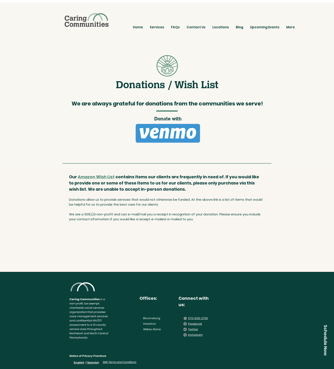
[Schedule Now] (325, 340)
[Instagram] (185, 335)
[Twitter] (185, 329)
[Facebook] (185, 324)
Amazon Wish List (96, 177)
